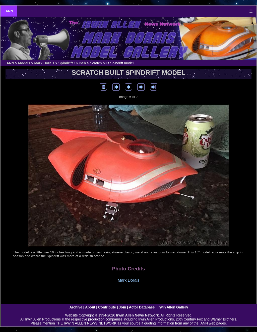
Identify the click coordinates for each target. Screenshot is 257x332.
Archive (75, 307)
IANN (9, 11)
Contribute (107, 307)
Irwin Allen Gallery (173, 307)
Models (24, 63)
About (90, 307)
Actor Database (142, 307)
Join (122, 307)
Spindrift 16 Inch (72, 63)
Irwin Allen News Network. (138, 315)
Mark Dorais (44, 63)
